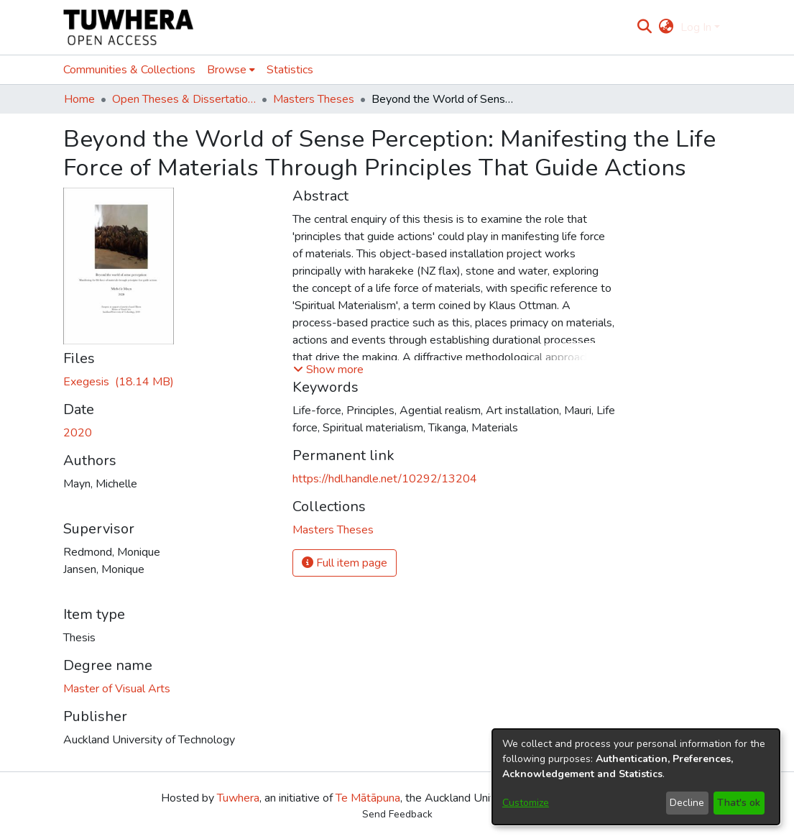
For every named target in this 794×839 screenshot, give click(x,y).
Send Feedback (397, 814)
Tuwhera (238, 798)
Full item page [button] (344, 563)
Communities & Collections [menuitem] (129, 70)
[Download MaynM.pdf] (118, 382)
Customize (525, 803)
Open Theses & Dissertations (184, 99)
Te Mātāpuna (368, 798)
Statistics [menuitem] (290, 70)
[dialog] (636, 777)
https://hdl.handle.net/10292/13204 (384, 479)
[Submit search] (644, 27)
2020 (77, 433)
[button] (328, 369)
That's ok (738, 803)
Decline (687, 803)
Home (79, 99)
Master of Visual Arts (116, 689)
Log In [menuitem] (695, 27)
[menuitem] (666, 27)
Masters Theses (313, 99)
